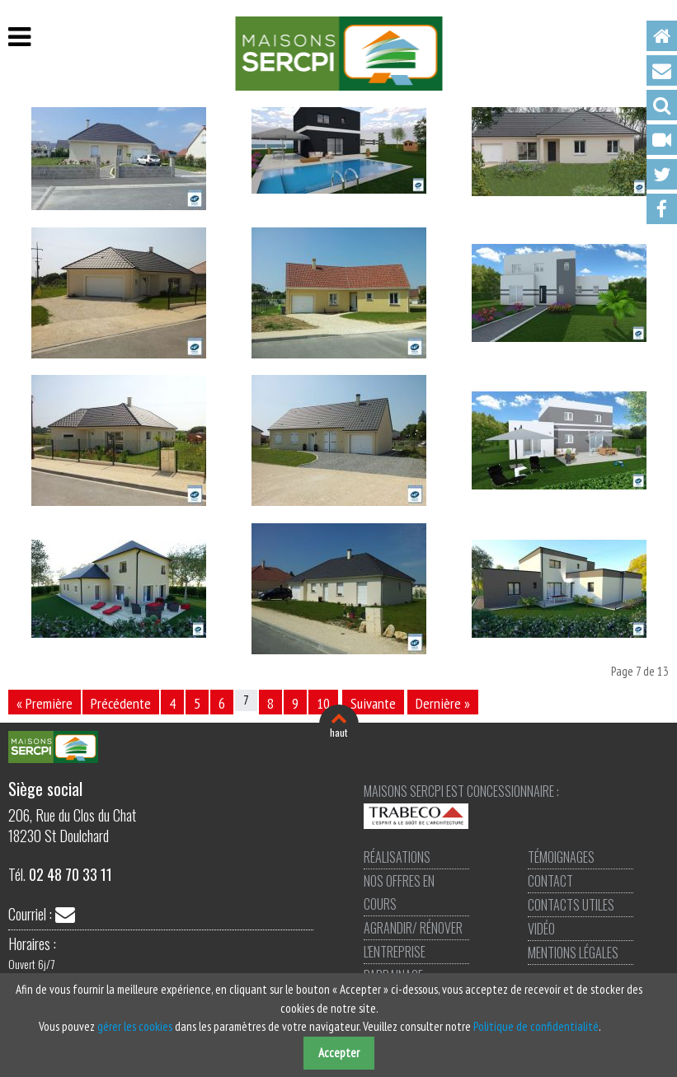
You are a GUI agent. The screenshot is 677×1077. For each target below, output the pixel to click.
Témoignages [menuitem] (561, 857)
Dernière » (443, 703)
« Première (44, 703)
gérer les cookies (134, 1026)
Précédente (121, 703)
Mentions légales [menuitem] (573, 952)
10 (323, 703)
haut (338, 732)
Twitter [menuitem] (661, 174)
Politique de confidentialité (536, 1026)
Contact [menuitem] (661, 70)
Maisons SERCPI (338, 53)
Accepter (339, 1053)
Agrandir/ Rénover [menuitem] (413, 928)
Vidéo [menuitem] (661, 139)
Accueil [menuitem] (661, 36)
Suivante (373, 703)
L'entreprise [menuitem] (394, 952)
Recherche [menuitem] (661, 105)
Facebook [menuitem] (661, 209)
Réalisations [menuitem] (397, 857)
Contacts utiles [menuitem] (571, 905)
